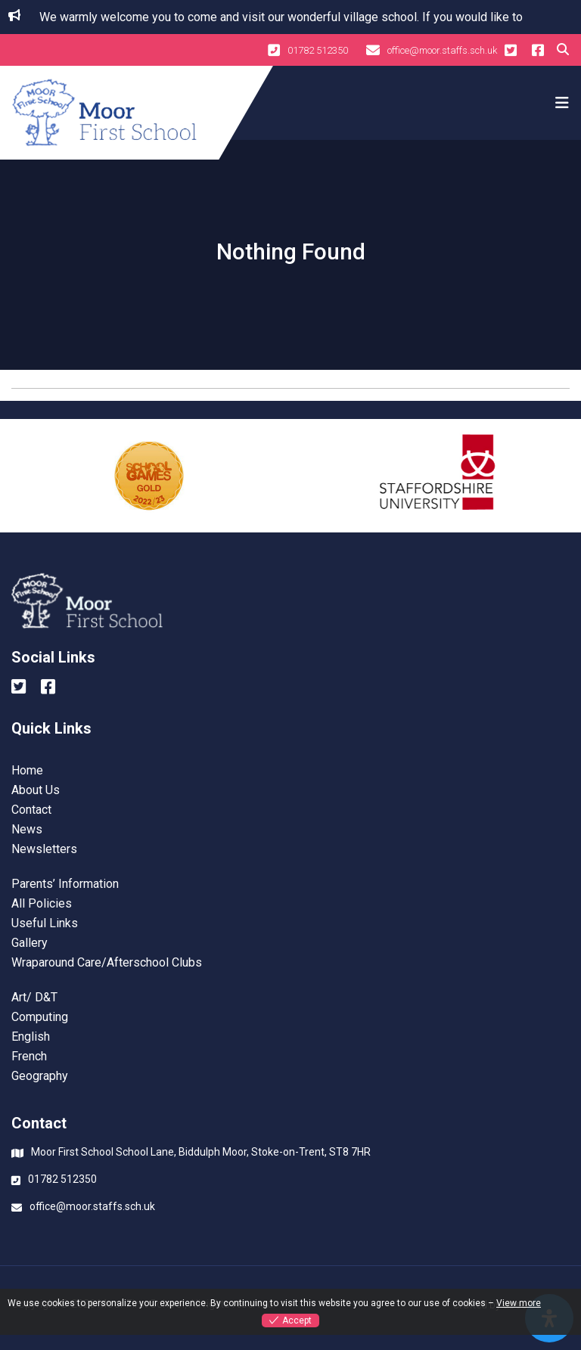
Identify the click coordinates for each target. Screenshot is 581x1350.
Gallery (29, 943)
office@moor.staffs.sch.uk (431, 50)
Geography (39, 1076)
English (30, 1037)
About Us (35, 790)
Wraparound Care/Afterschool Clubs (106, 963)
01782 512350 (308, 50)
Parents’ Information (65, 884)
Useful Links (44, 923)
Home (27, 771)
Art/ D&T (34, 998)
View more (518, 1303)
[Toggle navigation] (560, 103)
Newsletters (44, 849)
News (26, 830)
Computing (39, 1017)
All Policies (41, 904)
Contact (31, 810)
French (29, 1057)
